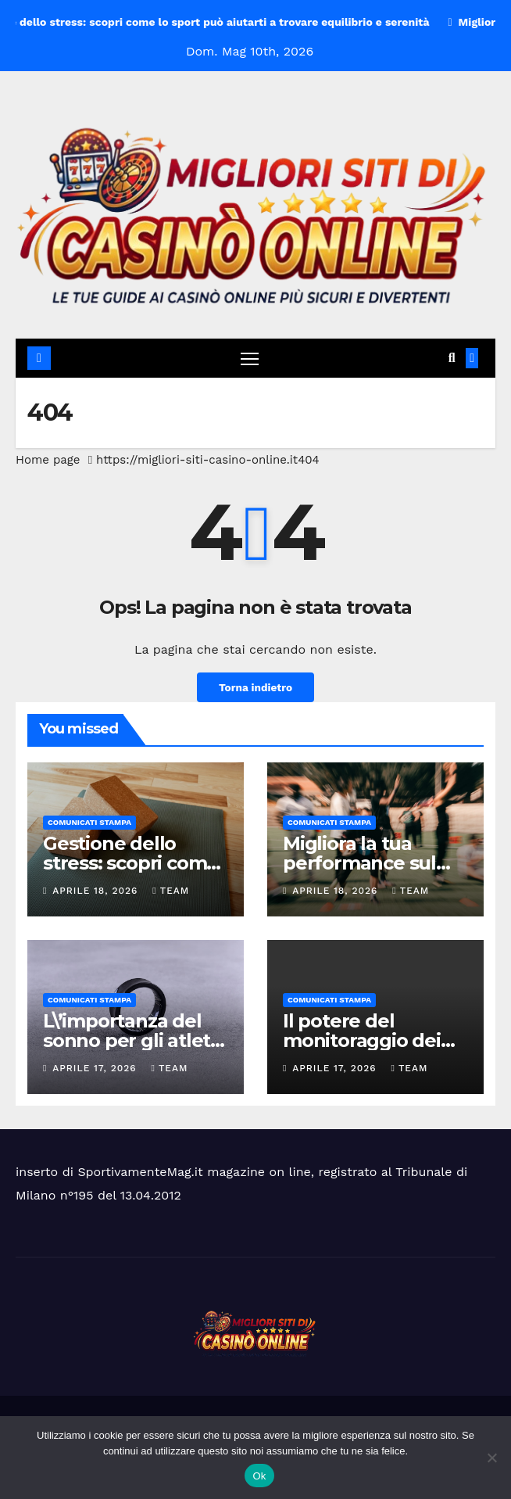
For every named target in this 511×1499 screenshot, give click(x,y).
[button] (452, 357)
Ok (259, 1476)
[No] (491, 1457)
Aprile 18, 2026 (96, 890)
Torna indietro (255, 687)
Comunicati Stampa (89, 822)
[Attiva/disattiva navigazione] (249, 358)
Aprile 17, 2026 (96, 1068)
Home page (48, 460)
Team (170, 890)
